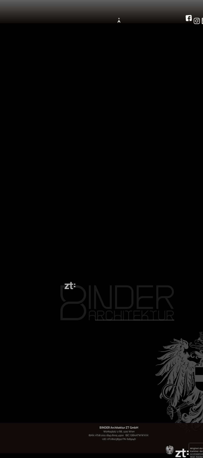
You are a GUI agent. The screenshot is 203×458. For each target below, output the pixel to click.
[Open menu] (119, 20)
